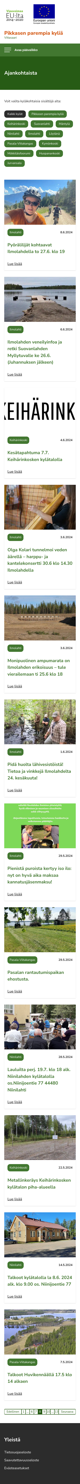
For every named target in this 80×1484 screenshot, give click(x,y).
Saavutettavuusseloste (21, 1460)
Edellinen (13, 1412)
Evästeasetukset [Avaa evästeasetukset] (16, 1468)
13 (56, 1412)
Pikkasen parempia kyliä (48, 114)
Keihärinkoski (16, 124)
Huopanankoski (49, 153)
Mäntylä (64, 124)
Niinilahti (13, 134)
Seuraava (67, 1412)
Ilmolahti (34, 134)
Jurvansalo (14, 163)
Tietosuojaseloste (17, 1452)
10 (48, 1412)
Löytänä (54, 134)
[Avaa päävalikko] (21, 50)
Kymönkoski (50, 144)
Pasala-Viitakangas (20, 144)
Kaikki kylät (15, 114)
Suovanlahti (42, 124)
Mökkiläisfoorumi (18, 153)
